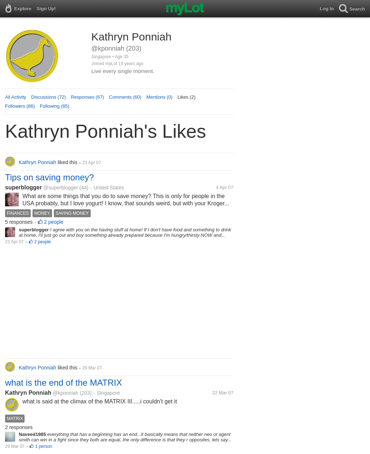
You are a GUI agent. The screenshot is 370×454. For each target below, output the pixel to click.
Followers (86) (20, 106)
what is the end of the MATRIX (63, 382)
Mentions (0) (159, 97)
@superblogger (60, 187)
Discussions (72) (48, 97)
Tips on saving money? (49, 177)
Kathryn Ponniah (28, 393)
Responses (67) (87, 97)
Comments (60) (125, 97)
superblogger (23, 187)
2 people (54, 222)
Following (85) (54, 106)
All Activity (15, 97)
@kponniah (65, 393)
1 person (43, 446)
